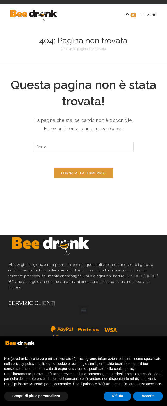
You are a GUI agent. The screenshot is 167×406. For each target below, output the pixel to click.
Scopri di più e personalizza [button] (36, 396)
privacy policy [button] (23, 363)
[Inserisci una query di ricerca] (83, 147)
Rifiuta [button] (117, 396)
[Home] (62, 49)
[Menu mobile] (147, 15)
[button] (83, 310)
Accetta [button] (148, 396)
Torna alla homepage (83, 173)
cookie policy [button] (124, 369)
